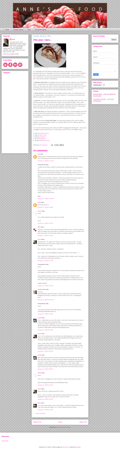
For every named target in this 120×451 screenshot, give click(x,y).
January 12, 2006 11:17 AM (46, 161)
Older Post (83, 422)
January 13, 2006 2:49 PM (45, 369)
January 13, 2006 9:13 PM (45, 409)
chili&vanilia (41, 289)
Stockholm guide (40, 29)
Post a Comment (40, 413)
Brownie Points (45, 140)
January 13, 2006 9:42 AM (45, 330)
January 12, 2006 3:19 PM (45, 223)
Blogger (78, 447)
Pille (39, 227)
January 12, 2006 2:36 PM (45, 207)
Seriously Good (44, 133)
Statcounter (5, 441)
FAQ (29, 29)
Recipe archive (18, 29)
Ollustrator (65, 447)
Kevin (39, 211)
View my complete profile (11, 54)
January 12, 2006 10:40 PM (46, 300)
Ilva (34, 71)
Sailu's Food (42, 135)
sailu (39, 202)
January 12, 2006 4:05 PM (45, 235)
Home (7, 29)
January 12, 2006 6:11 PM (45, 260)
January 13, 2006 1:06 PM (45, 351)
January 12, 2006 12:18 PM (46, 198)
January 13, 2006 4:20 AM (45, 314)
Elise (39, 403)
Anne (39, 239)
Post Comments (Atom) (64, 427)
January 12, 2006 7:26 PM (45, 285)
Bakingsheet (42, 138)
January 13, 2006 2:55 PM (45, 399)
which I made (75, 73)
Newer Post (37, 422)
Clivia (39, 317)
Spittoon (43, 137)
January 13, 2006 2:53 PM (45, 385)
